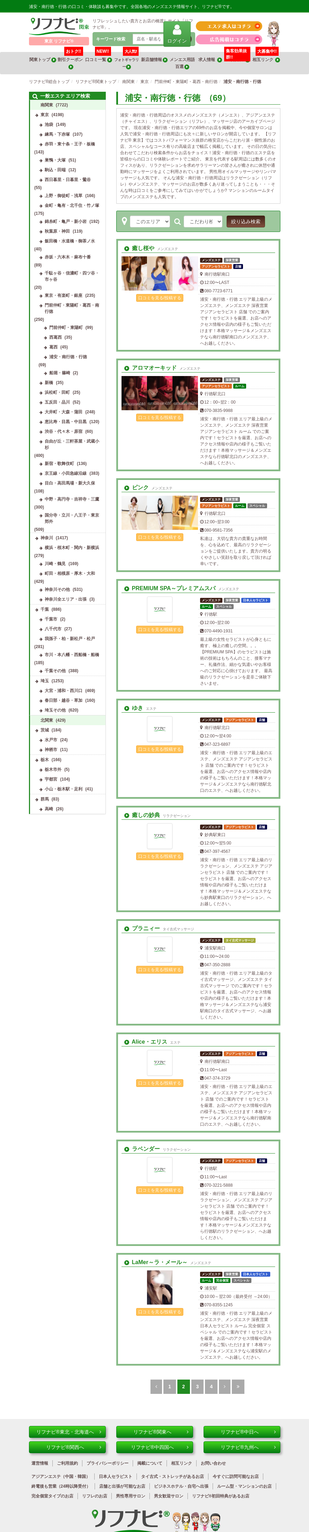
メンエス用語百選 (182, 63)
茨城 (45, 730)
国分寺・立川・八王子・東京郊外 (72, 518)
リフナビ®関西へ (73, 1447)
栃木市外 (53, 769)
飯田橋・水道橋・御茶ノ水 (70, 241)
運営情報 (39, 1463)
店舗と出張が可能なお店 (122, 1486)
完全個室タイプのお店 (52, 1496)
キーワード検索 (110, 39)
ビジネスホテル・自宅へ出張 (181, 1486)
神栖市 (51, 749)
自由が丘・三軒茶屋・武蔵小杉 (72, 444)
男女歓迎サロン (168, 1496)
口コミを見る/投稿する (159, 297)
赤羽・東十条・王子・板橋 (70, 144)
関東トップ (42, 59)
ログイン (177, 34)
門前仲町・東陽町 (66, 327)
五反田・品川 (57, 402)
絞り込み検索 (245, 221)
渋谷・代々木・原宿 (63, 431)
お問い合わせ (213, 1463)
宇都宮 (51, 779)
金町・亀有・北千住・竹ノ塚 (72, 205)
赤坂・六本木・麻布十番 (68, 257)
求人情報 (210, 59)
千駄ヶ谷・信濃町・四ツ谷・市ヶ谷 (72, 276)
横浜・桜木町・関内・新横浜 (72, 547)
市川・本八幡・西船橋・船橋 (72, 654)
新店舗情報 (154, 59)
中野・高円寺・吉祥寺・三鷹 (72, 499)
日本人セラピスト (115, 1476)
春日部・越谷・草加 (63, 700)
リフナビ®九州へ (248, 1447)
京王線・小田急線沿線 (66, 473)
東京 (45, 114)
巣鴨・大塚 (55, 160)
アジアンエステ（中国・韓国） (60, 1476)
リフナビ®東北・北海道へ (68, 1432)
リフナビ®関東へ (160, 1432)
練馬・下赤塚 (57, 134)
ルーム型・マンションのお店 (244, 1486)
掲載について (149, 1463)
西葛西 (55, 337)
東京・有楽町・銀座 (63, 295)
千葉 (45, 609)
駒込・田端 (55, 169)
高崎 (49, 808)
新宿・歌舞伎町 (59, 463)
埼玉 (45, 680)
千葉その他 (55, 670)
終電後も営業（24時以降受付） (60, 1486)
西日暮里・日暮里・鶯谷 (68, 179)
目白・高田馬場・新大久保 (70, 483)
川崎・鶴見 (55, 563)
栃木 (45, 759)
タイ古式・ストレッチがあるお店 (172, 1476)
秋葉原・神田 (57, 231)
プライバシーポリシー (107, 1463)
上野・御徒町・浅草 (63, 195)
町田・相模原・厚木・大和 (70, 573)
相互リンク (266, 57)
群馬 (45, 799)
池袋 (49, 124)
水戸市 (51, 739)
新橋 (49, 382)
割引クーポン (70, 60)
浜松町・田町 (57, 392)
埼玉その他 (55, 710)
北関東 (47, 720)
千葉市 (51, 619)
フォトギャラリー (126, 60)
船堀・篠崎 (59, 372)
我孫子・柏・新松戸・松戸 (70, 638)
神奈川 (47, 537)
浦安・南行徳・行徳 (68, 356)
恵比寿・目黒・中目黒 (66, 421)
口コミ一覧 (98, 57)
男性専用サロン (130, 1496)
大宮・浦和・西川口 (63, 690)
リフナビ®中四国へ (159, 1447)
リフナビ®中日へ (248, 1432)
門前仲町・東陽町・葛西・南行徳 (72, 308)
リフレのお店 (94, 1496)
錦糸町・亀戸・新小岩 (66, 221)
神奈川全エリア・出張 (66, 599)
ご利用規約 (67, 1463)
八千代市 (53, 628)
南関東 (47, 105)
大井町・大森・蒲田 (63, 412)
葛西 (53, 347)
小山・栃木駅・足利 (63, 789)
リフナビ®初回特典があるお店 (221, 1496)
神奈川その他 (57, 589)
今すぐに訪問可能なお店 (236, 1476)
